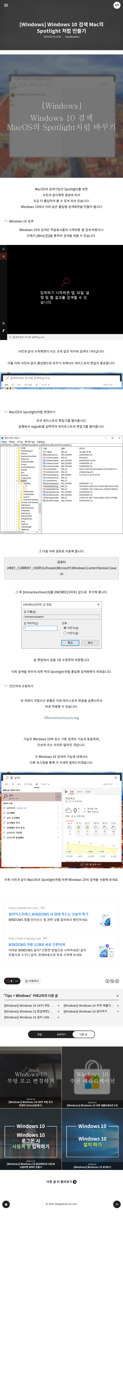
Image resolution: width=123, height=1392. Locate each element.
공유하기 (61, 1034)
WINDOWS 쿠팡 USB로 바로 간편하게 (37, 944)
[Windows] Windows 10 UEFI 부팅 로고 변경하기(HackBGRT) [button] (31, 1077)
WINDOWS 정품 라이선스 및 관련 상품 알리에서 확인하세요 (48, 920)
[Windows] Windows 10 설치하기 (85, 1011)
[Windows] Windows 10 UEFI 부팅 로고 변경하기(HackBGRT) (31, 1005)
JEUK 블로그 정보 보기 (117, 5)
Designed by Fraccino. (66, 1203)
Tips (8, 996)
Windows (23, 996)
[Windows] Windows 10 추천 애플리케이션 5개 (91, 1005)
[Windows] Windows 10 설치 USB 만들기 (31, 1017)
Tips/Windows (72, 36)
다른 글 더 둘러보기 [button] (59, 1182)
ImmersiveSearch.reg (61, 718)
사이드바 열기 (6, 5)
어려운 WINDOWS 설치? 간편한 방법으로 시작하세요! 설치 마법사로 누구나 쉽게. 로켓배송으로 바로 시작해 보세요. (47, 952)
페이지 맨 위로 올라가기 (117, 1204)
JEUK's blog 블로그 (6, 1204)
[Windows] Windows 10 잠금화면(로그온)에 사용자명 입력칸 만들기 (31, 1011)
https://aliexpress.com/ (23, 908)
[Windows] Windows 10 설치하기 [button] (92, 1139)
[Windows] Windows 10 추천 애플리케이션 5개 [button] (92, 1077)
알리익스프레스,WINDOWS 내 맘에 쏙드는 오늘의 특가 (48, 914)
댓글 (39, 1034)
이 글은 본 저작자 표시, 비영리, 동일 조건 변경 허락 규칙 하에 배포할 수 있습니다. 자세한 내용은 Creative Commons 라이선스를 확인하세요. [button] (112, 981)
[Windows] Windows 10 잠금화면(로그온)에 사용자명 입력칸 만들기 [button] (31, 1139)
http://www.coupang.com (25, 938)
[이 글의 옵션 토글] (17, 981)
